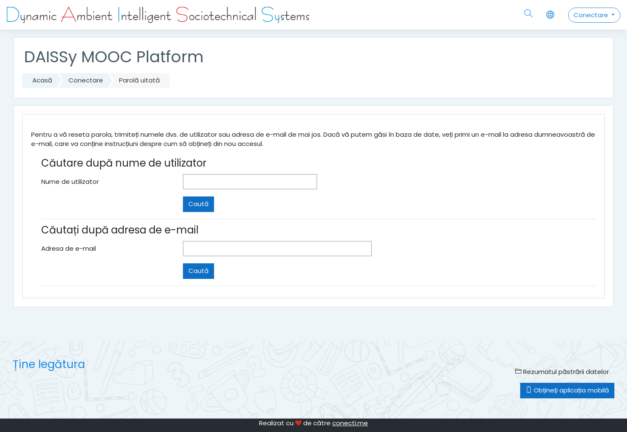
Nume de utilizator (70, 181)
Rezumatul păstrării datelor (562, 371)
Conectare (592, 15)
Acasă (42, 80)
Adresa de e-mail (68, 248)
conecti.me (350, 423)
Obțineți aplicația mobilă (567, 390)
